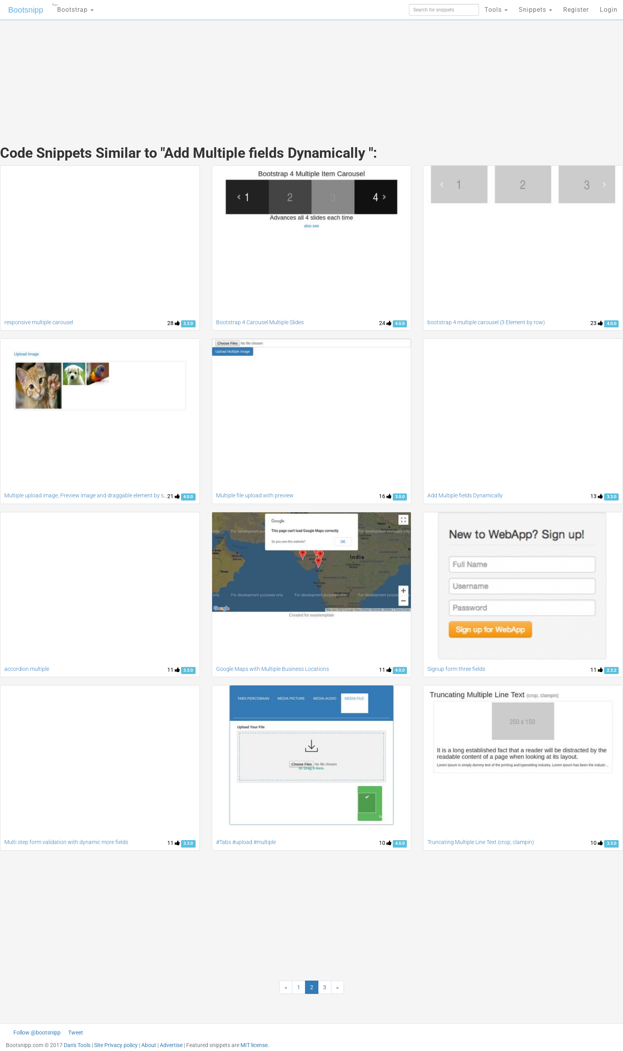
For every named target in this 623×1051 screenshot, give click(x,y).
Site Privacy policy (116, 1045)
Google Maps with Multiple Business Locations (272, 669)
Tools (496, 9)
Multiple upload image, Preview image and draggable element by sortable (92, 495)
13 (596, 496)
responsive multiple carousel (38, 322)
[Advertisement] (252, 75)
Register (576, 9)
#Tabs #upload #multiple (246, 842)
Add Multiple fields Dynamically (465, 495)
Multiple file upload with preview (255, 495)
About (148, 1045)
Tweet (75, 1032)
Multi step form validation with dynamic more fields (66, 842)
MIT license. (254, 1045)
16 (385, 496)
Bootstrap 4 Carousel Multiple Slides (260, 322)
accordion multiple (26, 669)
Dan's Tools (77, 1045)
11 (173, 670)
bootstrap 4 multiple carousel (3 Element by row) (486, 322)
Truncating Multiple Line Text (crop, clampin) (480, 842)
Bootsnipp (25, 10)
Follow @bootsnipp (37, 1032)
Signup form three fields (456, 669)
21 (173, 496)
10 (385, 843)
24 (385, 323)
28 (173, 323)
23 (596, 323)
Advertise (171, 1045)
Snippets (535, 9)
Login (608, 9)
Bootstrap (73, 7)
